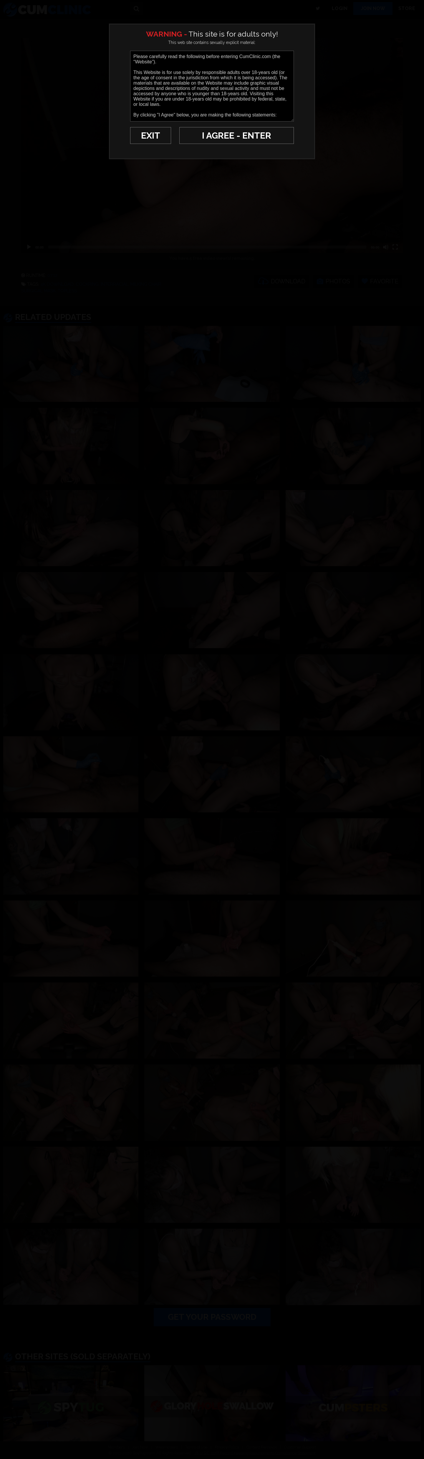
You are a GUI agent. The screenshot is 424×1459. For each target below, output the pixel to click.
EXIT (150, 135)
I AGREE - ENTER (236, 135)
